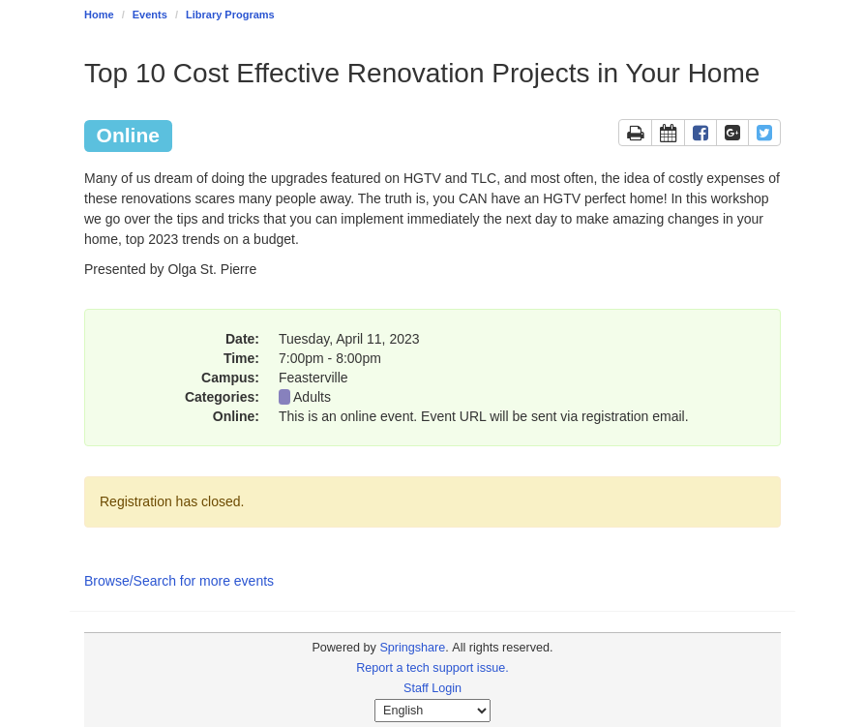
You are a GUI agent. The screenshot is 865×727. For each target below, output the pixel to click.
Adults (312, 397)
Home (99, 14)
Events (150, 14)
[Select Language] (432, 710)
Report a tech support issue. (432, 668)
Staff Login (432, 688)
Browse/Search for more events (179, 581)
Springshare (412, 647)
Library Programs (230, 14)
